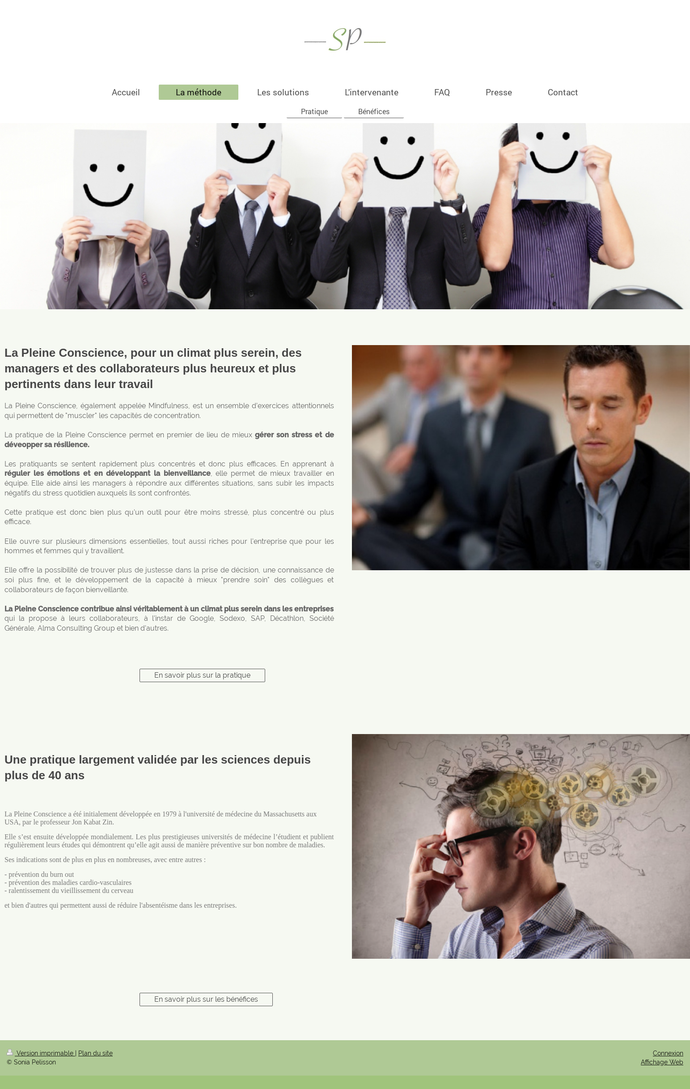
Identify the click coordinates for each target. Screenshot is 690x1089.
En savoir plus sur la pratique (202, 675)
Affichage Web (662, 1062)
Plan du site (95, 1053)
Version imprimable (41, 1053)
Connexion (668, 1053)
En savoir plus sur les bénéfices (206, 999)
